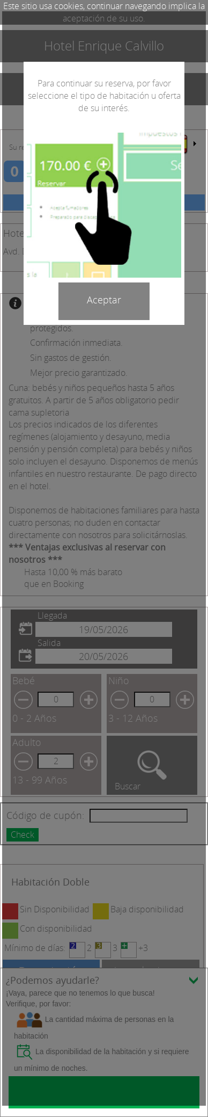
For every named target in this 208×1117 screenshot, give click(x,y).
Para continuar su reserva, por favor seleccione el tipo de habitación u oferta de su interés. (104, 95)
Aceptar (104, 299)
